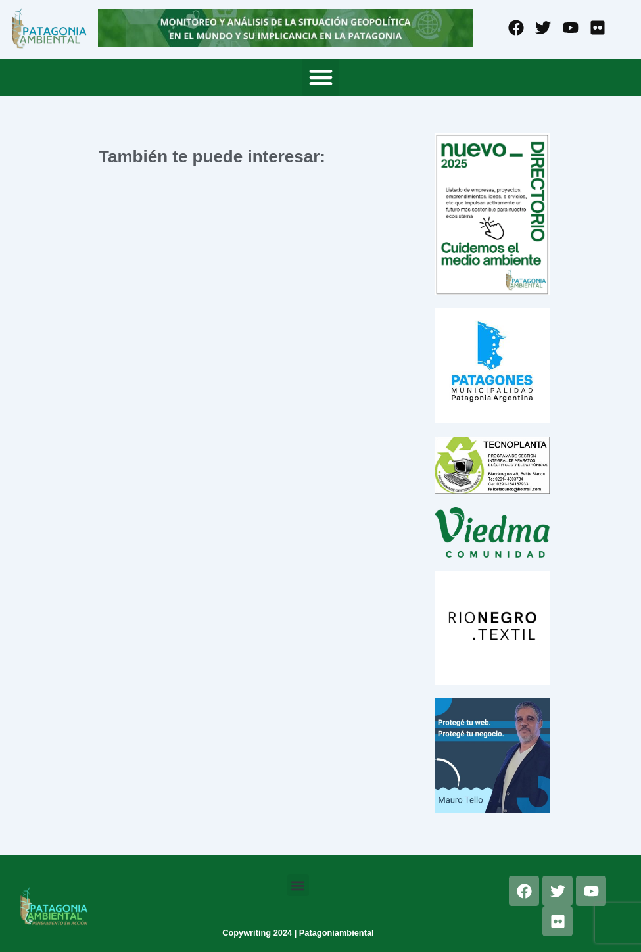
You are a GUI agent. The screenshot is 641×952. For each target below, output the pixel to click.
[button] (320, 77)
